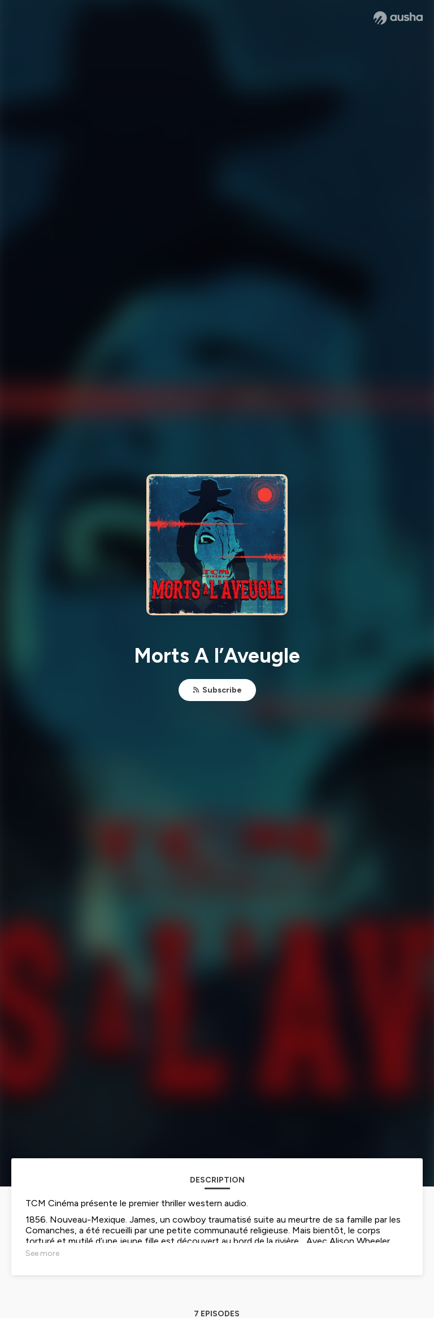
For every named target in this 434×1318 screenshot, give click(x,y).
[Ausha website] (398, 18)
